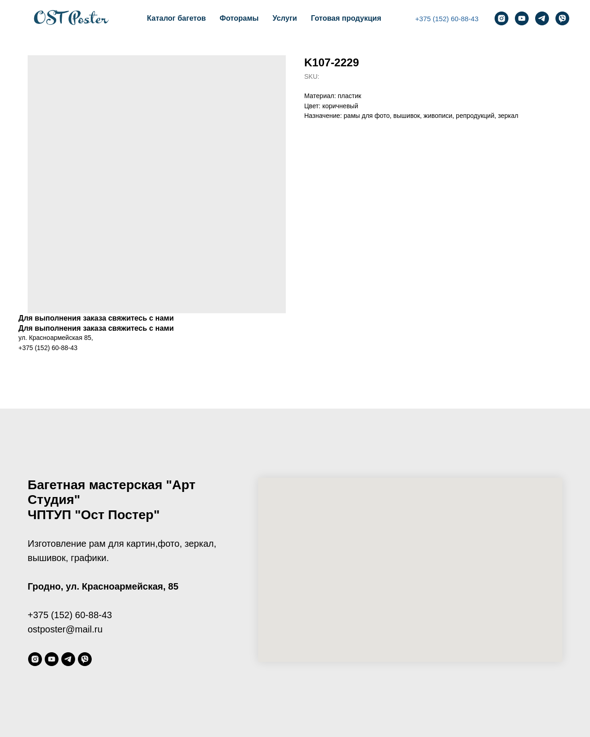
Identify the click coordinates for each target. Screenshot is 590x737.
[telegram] (542, 18)
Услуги (284, 18)
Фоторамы (239, 18)
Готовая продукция (346, 18)
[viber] (562, 18)
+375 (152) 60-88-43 (446, 19)
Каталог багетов (176, 18)
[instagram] (501, 18)
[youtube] (522, 18)
